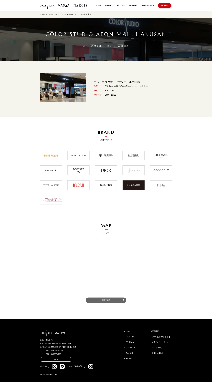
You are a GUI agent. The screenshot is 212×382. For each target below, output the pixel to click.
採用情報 (106, 300)
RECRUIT (164, 5)
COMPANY (133, 5)
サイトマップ (157, 347)
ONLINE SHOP (148, 5)
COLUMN (121, 5)
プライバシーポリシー (160, 342)
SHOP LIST (109, 5)
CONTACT (56, 359)
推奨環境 (155, 331)
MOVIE (129, 358)
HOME (98, 5)
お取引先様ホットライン (161, 337)
